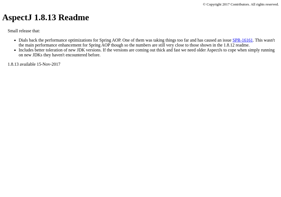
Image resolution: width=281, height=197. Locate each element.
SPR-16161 (242, 40)
